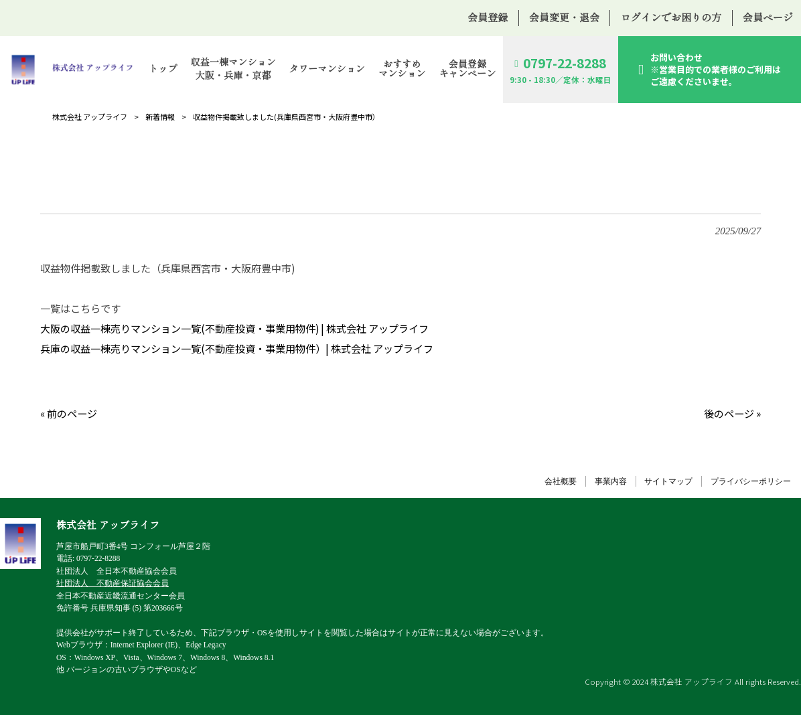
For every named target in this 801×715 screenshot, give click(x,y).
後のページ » (732, 413)
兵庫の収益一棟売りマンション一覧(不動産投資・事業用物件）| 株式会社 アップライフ (236, 348)
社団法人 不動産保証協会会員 (112, 583)
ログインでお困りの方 (671, 18)
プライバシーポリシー (751, 481)
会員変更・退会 (564, 18)
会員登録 (487, 18)
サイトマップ (668, 481)
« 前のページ (68, 413)
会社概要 (560, 481)
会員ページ (768, 18)
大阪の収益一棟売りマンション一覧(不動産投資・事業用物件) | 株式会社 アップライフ (234, 328)
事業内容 (611, 481)
